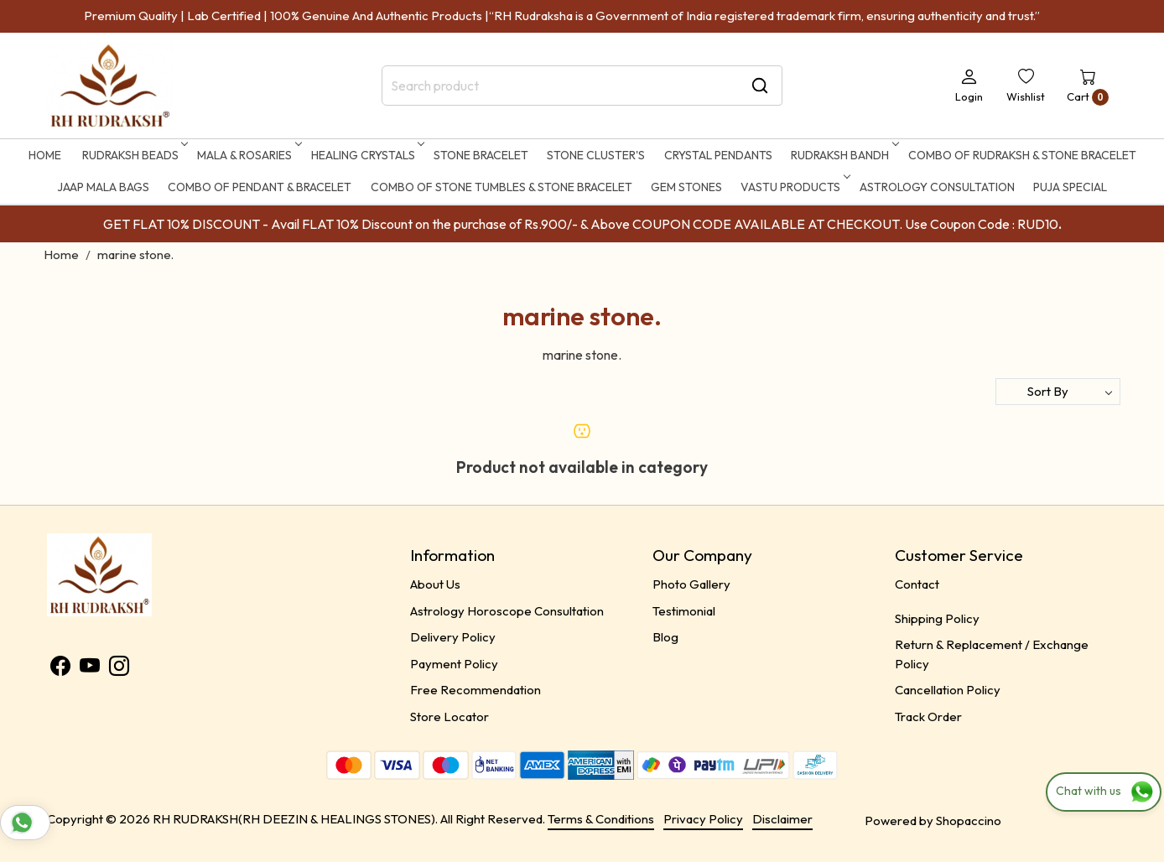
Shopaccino (968, 820)
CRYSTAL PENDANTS (718, 155)
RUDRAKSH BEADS (133, 155)
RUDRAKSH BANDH (843, 155)
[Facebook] (60, 668)
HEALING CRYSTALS (366, 155)
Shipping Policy (937, 618)
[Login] (969, 85)
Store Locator (449, 716)
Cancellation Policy (947, 690)
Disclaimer (782, 819)
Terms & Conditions (601, 819)
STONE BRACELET (481, 155)
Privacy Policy (703, 819)
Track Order (928, 716)
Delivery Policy (453, 637)
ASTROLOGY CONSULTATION (937, 187)
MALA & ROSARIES (248, 155)
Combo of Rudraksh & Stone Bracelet (1022, 155)
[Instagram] (119, 668)
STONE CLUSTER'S (596, 155)
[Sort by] (1057, 391)
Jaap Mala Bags (103, 187)
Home (45, 155)
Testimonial (683, 611)
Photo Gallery (691, 584)
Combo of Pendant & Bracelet (259, 187)
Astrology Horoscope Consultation (507, 611)
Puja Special (1070, 187)
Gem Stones (686, 187)
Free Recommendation (475, 690)
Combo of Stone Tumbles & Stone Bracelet (501, 187)
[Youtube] (89, 668)
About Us (435, 584)
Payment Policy (454, 664)
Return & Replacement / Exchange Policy (992, 654)
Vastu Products (793, 187)
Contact (917, 584)
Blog (665, 637)
